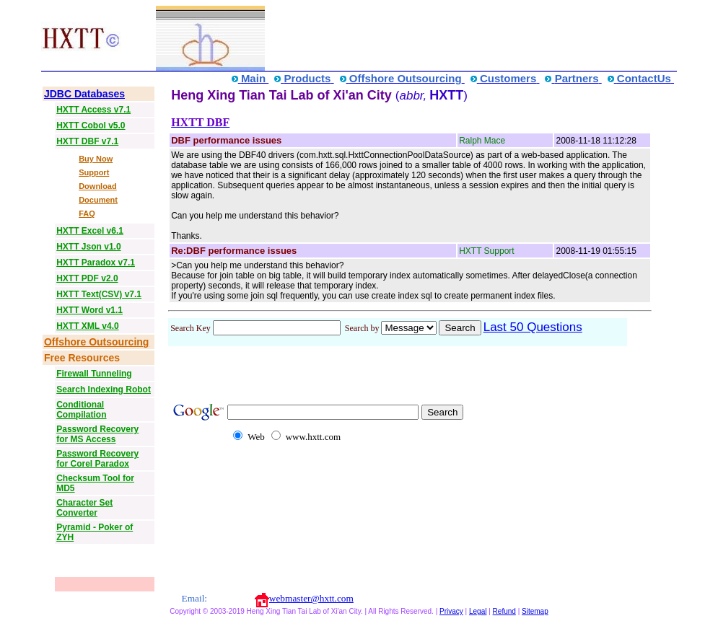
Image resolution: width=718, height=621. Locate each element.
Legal (477, 611)
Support (94, 172)
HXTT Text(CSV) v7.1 (98, 294)
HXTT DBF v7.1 (87, 141)
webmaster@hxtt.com (311, 598)
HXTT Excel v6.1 (89, 231)
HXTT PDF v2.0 (87, 278)
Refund (504, 611)
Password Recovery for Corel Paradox (97, 459)
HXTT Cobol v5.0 (90, 125)
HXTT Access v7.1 (93, 110)
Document (98, 199)
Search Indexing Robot (103, 389)
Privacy (451, 611)
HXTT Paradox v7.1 (95, 262)
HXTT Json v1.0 (88, 247)
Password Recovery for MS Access (97, 434)
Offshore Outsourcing (96, 342)
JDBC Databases (84, 94)
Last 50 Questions (532, 327)
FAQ (87, 213)
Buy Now (96, 158)
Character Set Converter (84, 508)
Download (98, 186)
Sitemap (535, 611)
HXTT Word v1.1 (89, 310)
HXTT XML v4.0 (87, 326)
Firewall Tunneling (93, 374)
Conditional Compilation (81, 410)
